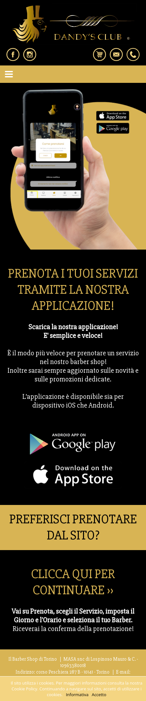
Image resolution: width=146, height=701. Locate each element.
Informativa (77, 694)
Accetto (99, 694)
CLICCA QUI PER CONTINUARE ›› (73, 582)
